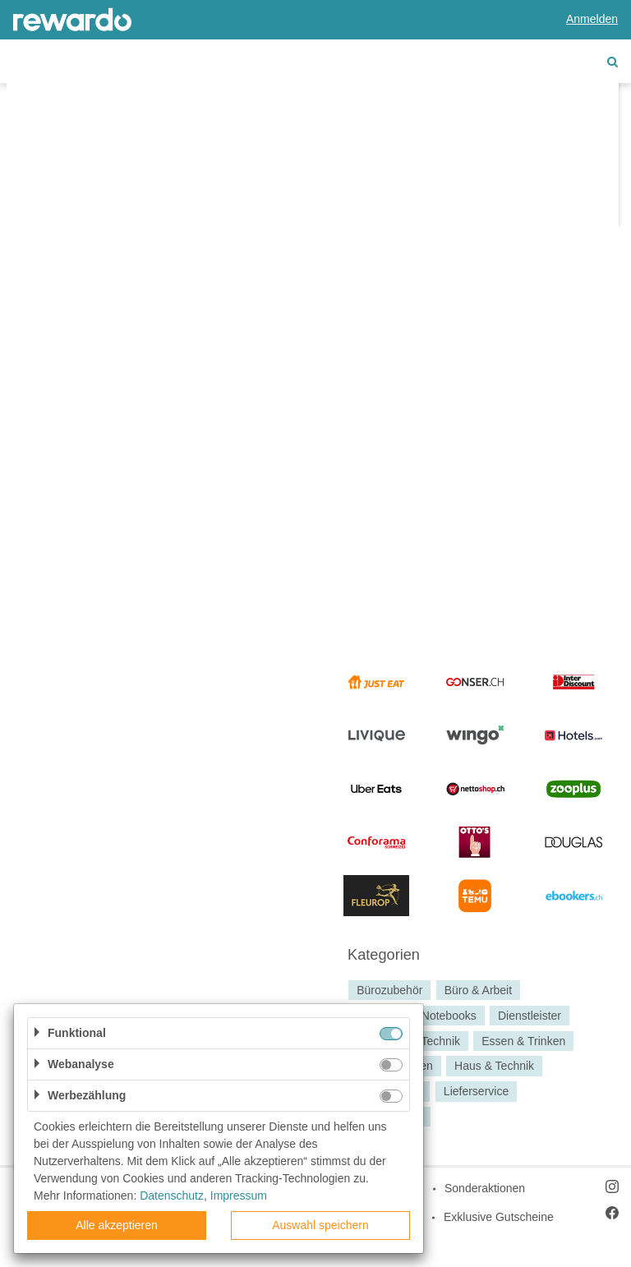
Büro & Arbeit (478, 990)
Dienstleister (529, 1015)
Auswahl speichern (320, 1225)
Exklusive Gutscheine (499, 1216)
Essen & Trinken (523, 1041)
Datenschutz (172, 1195)
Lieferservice (476, 1091)
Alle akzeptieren (117, 1225)
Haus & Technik (494, 1066)
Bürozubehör (389, 990)
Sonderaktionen (484, 1188)
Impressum (238, 1195)
